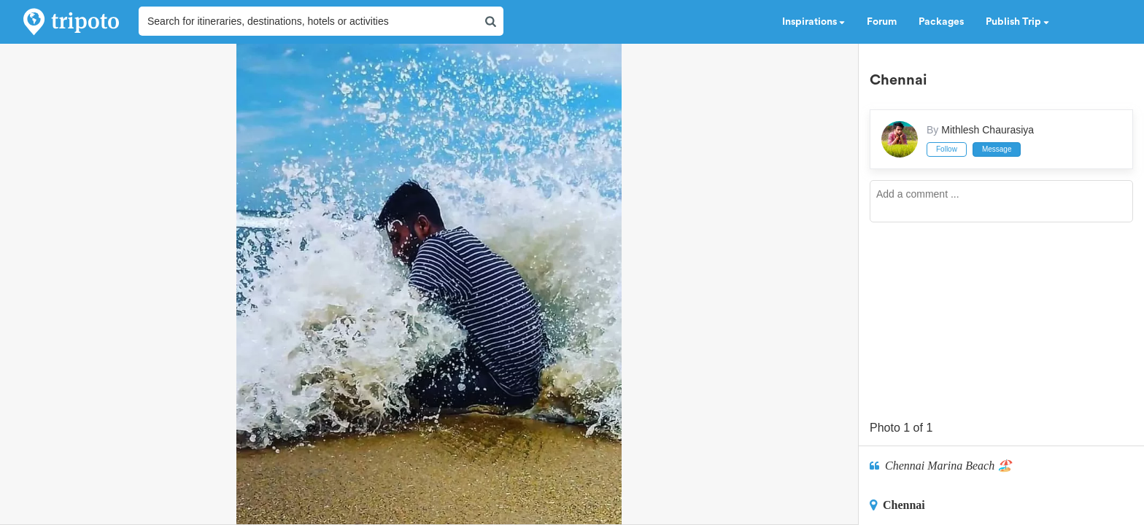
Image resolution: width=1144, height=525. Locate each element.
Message (997, 149)
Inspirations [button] (813, 22)
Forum (882, 22)
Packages (941, 22)
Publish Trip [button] (1017, 22)
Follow (946, 149)
